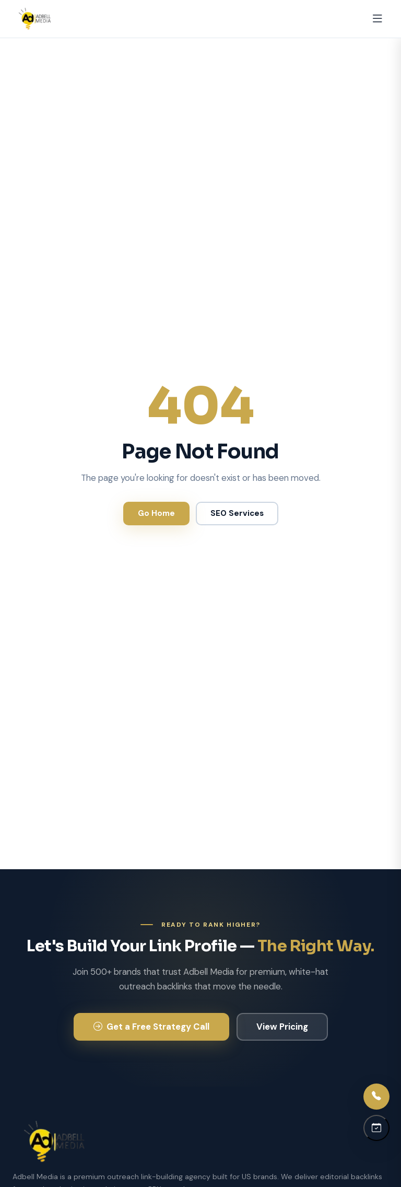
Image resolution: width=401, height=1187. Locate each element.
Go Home (156, 513)
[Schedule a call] (376, 1128)
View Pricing (282, 1026)
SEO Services (237, 513)
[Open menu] (377, 19)
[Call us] (376, 1097)
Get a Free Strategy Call (151, 1026)
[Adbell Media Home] (35, 18)
